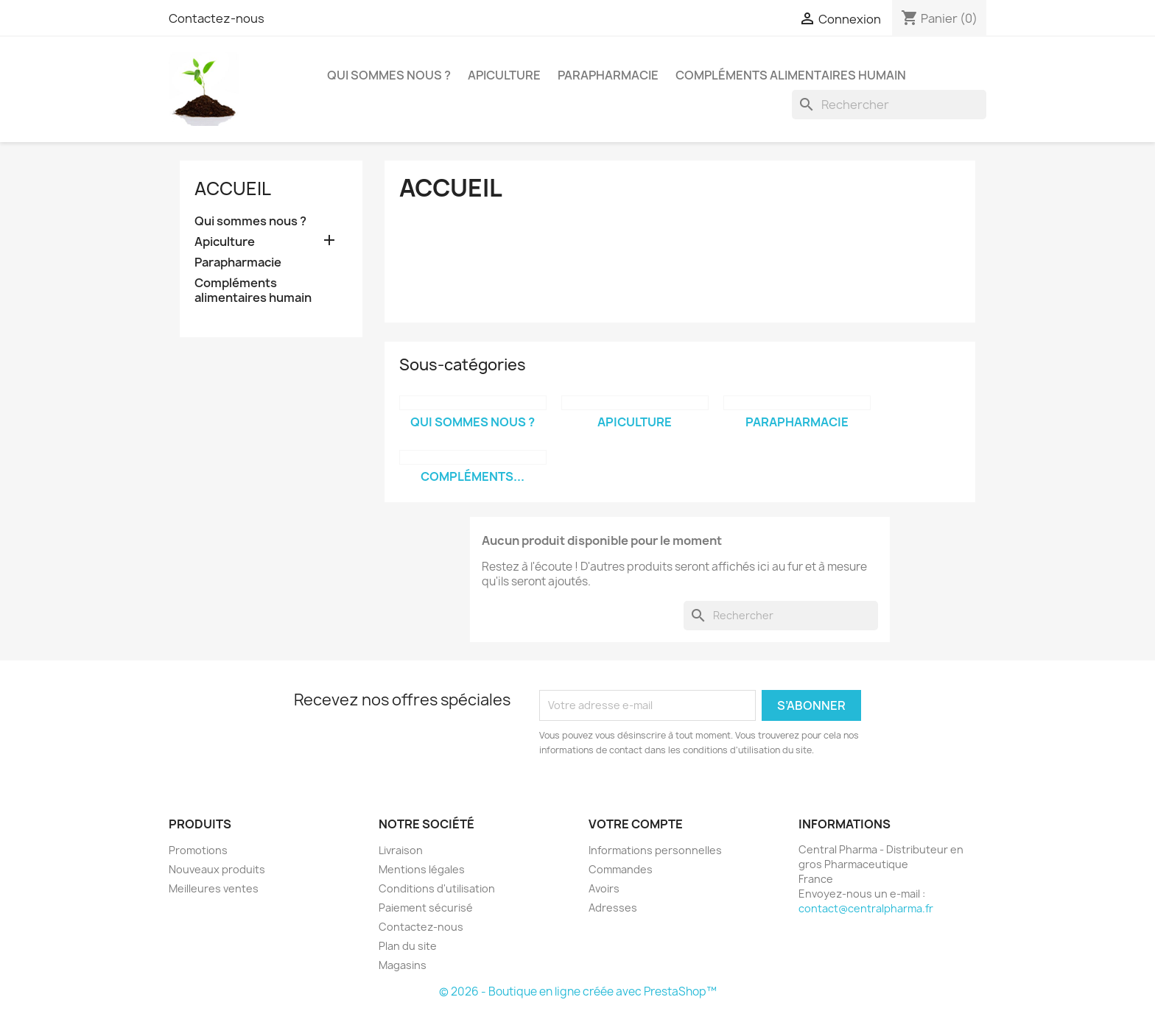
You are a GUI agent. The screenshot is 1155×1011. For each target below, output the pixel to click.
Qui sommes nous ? (389, 75)
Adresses (613, 908)
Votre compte (636, 824)
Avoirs (604, 888)
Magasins (402, 965)
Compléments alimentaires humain (790, 75)
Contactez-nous (216, 18)
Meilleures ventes (214, 888)
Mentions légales (422, 869)
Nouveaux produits (217, 869)
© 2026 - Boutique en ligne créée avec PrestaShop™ (578, 991)
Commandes (621, 869)
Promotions (198, 850)
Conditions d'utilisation (437, 888)
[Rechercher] (889, 104)
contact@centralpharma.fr (865, 908)
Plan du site (408, 946)
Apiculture (504, 75)
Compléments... (472, 476)
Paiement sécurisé (426, 908)
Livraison (401, 850)
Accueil (232, 188)
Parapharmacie (608, 75)
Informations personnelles (655, 850)
